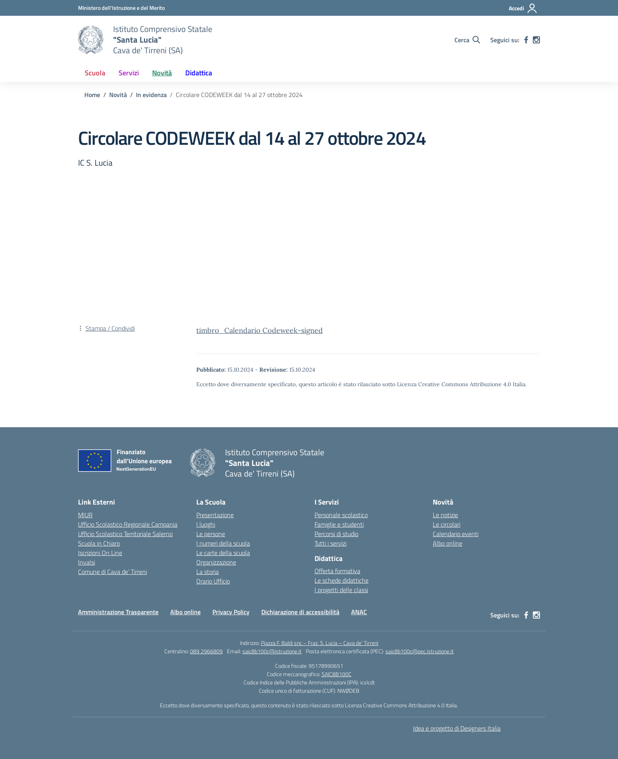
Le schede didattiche (342, 580)
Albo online (447, 543)
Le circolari (446, 524)
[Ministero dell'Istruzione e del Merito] (121, 8)
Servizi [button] (129, 72)
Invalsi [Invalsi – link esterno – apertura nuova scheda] (86, 562)
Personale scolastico (341, 515)
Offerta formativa (337, 571)
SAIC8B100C (337, 674)
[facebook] (526, 39)
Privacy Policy (230, 612)
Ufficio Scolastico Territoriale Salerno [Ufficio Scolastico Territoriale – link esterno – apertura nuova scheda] (125, 533)
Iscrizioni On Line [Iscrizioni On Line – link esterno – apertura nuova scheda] (100, 552)
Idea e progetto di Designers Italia (457, 728)
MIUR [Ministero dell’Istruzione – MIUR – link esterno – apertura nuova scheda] (85, 515)
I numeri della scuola (223, 543)
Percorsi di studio (336, 533)
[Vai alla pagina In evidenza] (151, 94)
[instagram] (536, 39)
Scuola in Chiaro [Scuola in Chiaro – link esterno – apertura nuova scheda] (99, 543)
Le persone (210, 533)
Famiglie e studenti (339, 524)
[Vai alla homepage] (90, 40)
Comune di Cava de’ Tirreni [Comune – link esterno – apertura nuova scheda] (112, 571)
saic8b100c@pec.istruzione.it (419, 651)
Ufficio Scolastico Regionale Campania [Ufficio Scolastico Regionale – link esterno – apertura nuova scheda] (127, 524)
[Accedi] (523, 8)
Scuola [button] (95, 72)
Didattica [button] (198, 72)
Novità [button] (162, 72)
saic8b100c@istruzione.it (272, 651)
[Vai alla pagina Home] (92, 94)
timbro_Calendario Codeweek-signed (259, 330)
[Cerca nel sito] (467, 40)
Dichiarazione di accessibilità (300, 612)
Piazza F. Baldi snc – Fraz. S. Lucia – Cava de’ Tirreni (319, 643)
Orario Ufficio (213, 581)
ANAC (359, 612)
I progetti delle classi (341, 589)
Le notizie (445, 515)
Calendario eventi (455, 533)
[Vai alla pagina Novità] (118, 94)
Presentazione (215, 515)
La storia (207, 571)
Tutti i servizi (330, 543)
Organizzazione (216, 562)
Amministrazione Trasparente (118, 612)
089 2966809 (206, 651)
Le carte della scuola (223, 552)
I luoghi (205, 524)
